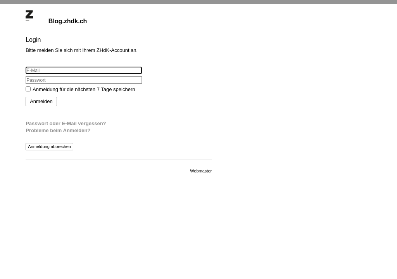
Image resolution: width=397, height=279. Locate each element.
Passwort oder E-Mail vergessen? (66, 123)
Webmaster (201, 171)
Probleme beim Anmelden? (58, 130)
